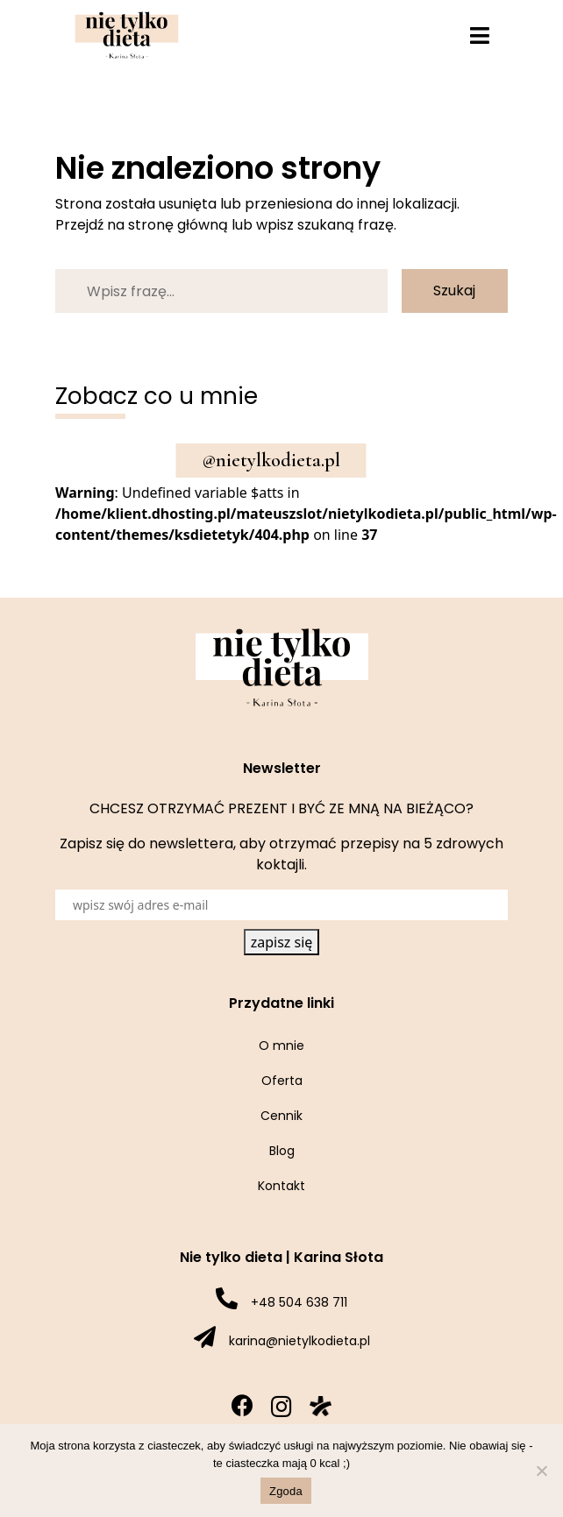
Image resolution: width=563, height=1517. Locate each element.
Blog (282, 1150)
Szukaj (454, 290)
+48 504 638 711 (299, 1302)
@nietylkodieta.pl (271, 460)
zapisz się (282, 942)
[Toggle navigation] (480, 35)
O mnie (281, 1045)
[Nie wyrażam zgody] (541, 1470)
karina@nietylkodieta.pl (299, 1341)
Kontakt (281, 1185)
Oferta (282, 1080)
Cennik (281, 1115)
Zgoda (286, 1491)
